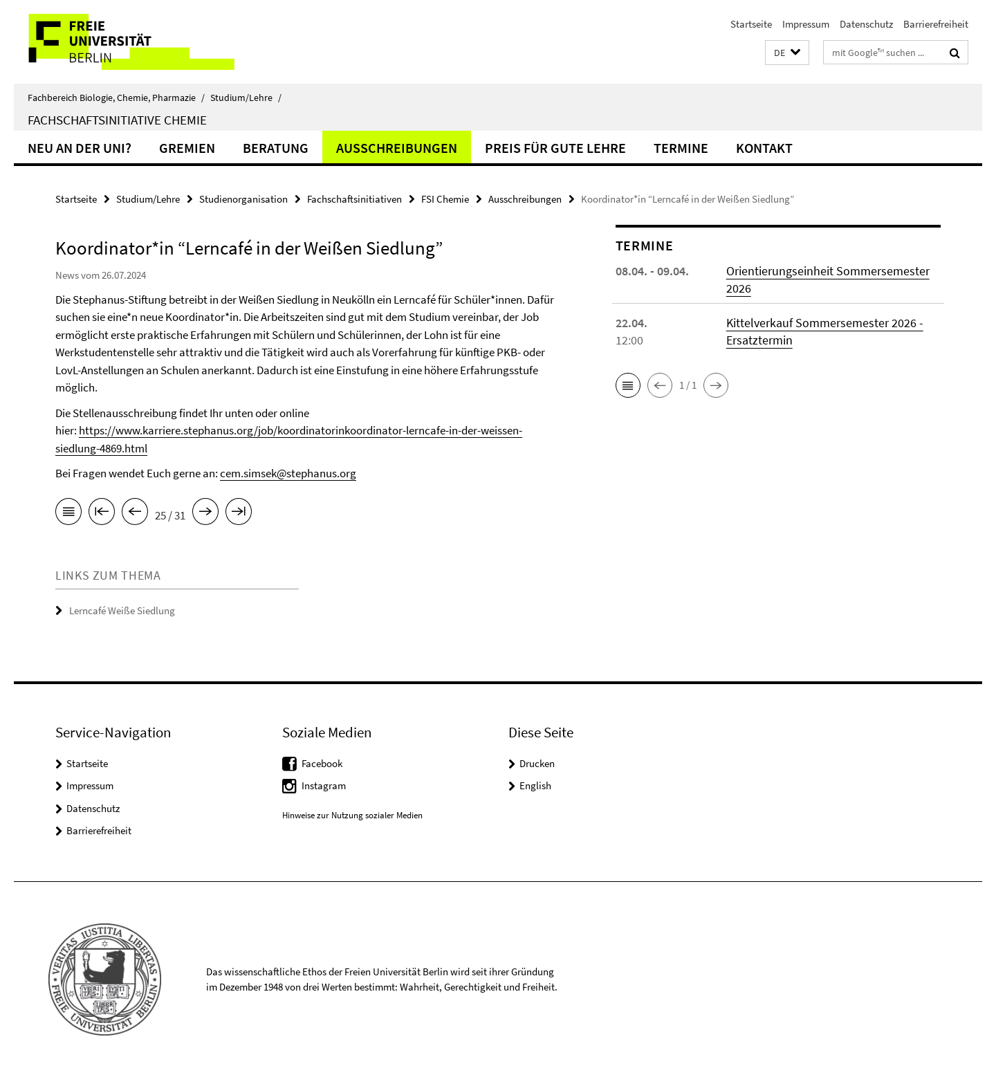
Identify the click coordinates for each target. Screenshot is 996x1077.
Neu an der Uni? (79, 147)
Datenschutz (866, 23)
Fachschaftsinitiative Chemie (117, 119)
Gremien (187, 147)
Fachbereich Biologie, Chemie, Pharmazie (116, 97)
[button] (787, 53)
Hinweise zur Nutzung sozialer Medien (352, 815)
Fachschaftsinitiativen (354, 198)
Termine (681, 147)
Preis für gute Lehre (555, 147)
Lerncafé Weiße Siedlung (122, 610)
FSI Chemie (445, 198)
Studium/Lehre (246, 97)
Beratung (275, 147)
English (535, 785)
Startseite (751, 23)
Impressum (805, 23)
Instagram (324, 785)
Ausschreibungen (396, 147)
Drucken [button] (537, 763)
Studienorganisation (243, 198)
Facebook (322, 763)
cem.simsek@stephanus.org (288, 473)
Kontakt (764, 147)
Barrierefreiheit (935, 23)
